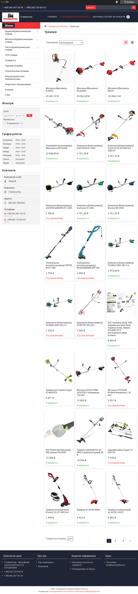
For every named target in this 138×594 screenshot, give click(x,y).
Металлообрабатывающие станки (19, 40)
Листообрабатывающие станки (17, 48)
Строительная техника (17, 71)
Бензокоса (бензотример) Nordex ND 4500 (121, 206)
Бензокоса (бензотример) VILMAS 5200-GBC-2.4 (121, 264)
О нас (7, 94)
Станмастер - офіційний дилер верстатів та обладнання (16, 565)
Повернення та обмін (83, 569)
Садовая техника (14, 65)
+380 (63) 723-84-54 (13, 571)
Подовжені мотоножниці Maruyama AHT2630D (59, 146)
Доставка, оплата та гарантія (109, 16)
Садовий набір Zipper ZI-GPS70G (120, 451)
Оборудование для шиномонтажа (14, 77)
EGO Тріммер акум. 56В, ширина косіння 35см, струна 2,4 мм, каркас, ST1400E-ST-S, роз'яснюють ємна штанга (120, 329)
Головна (52, 16)
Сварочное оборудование (18, 84)
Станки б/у (10, 60)
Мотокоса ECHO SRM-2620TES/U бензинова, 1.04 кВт (88, 392)
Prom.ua (84, 589)
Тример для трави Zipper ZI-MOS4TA (59, 391)
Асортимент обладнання (74, 16)
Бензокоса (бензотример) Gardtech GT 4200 (90, 206)
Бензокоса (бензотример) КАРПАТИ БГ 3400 (90, 146)
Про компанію (46, 562)
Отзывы (9, 89)
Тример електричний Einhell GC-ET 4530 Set (57, 511)
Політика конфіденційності (115, 563)
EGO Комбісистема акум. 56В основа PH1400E (58, 451)
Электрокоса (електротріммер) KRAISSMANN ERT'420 (88, 265)
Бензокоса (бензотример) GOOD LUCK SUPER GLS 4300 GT (121, 148)
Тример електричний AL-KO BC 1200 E (119, 511)
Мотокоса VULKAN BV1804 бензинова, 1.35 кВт (119, 392)
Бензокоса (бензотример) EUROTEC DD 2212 (90, 323)
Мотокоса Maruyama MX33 (118, 89)
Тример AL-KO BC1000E (88, 510)
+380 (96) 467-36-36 (13, 575)
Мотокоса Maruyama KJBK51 (56, 89)
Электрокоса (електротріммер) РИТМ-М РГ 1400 (59, 265)
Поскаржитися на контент (62, 591)
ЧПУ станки (11, 55)
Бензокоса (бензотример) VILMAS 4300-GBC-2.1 (59, 323)
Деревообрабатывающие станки (18, 32)
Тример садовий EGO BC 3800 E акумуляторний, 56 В (90, 452)
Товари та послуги (57, 26)
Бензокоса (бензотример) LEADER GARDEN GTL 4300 (59, 206)
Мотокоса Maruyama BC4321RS (87, 89)
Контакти (43, 566)
